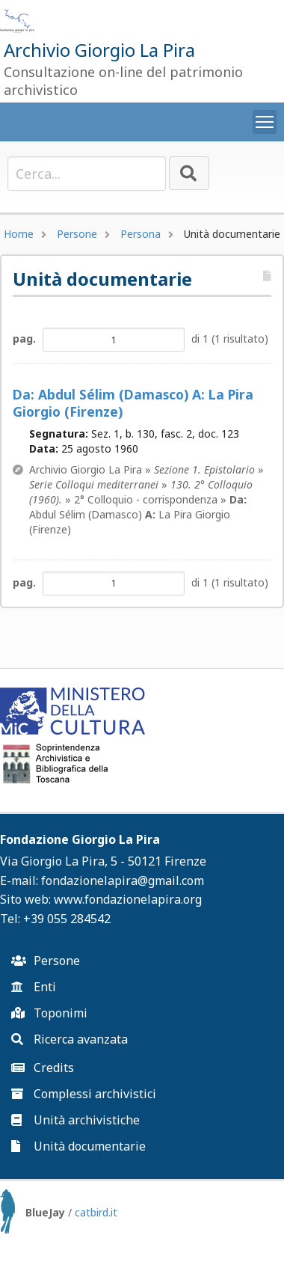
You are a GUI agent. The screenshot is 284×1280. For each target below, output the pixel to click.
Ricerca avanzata (69, 1039)
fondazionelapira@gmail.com (122, 880)
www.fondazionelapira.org (128, 899)
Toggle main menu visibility (266, 119)
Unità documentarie (78, 1146)
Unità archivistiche (75, 1120)
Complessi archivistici (83, 1093)
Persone (77, 234)
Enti (33, 987)
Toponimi (49, 1013)
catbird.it (96, 1212)
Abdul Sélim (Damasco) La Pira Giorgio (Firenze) (133, 403)
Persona (140, 234)
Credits (42, 1067)
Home (19, 234)
